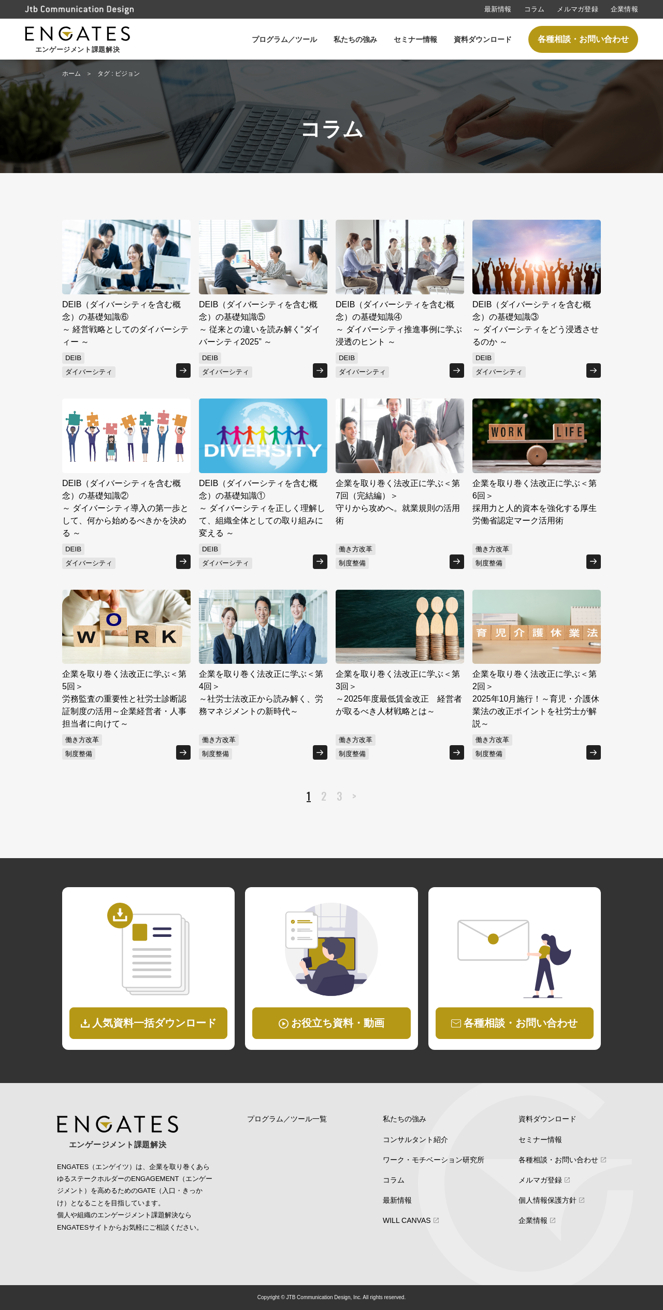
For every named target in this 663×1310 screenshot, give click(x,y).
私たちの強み (355, 39)
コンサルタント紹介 (415, 1139)
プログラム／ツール (284, 39)
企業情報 (624, 9)
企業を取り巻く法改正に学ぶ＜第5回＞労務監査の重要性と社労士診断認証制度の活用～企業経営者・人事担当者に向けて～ (124, 699)
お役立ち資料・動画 (337, 1023)
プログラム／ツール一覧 (287, 1119)
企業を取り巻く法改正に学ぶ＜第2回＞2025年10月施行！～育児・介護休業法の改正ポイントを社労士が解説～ (535, 699)
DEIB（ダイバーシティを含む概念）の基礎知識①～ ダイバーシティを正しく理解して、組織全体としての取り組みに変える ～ (262, 508)
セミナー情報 (415, 39)
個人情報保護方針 (547, 1200)
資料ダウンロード (483, 39)
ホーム (71, 73)
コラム (534, 9)
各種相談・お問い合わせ (583, 39)
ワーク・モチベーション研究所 (433, 1160)
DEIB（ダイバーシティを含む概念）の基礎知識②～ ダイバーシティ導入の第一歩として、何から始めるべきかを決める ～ (125, 508)
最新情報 (498, 9)
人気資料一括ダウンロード (154, 1023)
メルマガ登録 (577, 9)
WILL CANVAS (407, 1220)
